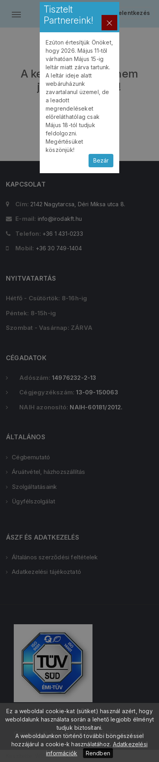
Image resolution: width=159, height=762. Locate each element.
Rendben (98, 753)
